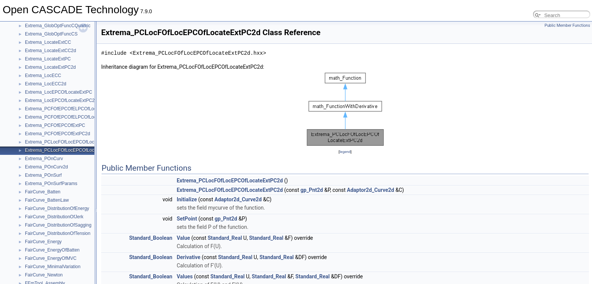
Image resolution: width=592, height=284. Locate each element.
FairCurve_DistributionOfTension (57, 233)
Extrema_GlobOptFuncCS (51, 34)
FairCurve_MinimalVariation (52, 266)
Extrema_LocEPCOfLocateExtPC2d (61, 100)
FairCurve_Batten (42, 191)
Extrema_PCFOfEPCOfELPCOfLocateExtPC (70, 108)
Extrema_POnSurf (43, 175)
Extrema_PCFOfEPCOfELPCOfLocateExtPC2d (72, 117)
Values (185, 276)
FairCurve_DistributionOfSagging (58, 225)
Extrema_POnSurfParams (51, 183)
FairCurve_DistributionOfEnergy (57, 208)
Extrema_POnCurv (44, 158)
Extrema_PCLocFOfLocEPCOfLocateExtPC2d (71, 150)
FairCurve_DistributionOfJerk (54, 216)
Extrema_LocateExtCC (48, 42)
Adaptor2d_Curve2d (370, 190)
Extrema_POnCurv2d (46, 167)
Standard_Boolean (151, 238)
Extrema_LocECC (43, 75)
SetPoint (187, 219)
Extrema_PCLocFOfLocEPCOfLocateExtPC (69, 142)
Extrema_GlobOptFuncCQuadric (57, 25)
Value (183, 238)
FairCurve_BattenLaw (47, 200)
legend (344, 152)
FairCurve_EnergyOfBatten (52, 250)
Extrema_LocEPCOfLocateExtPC (58, 92)
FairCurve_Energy (43, 241)
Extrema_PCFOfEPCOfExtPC (55, 125)
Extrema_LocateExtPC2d (50, 67)
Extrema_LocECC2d (45, 83)
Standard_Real (225, 238)
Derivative (188, 257)
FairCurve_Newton (44, 275)
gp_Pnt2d (312, 190)
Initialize (187, 199)
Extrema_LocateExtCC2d (50, 50)
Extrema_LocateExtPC (48, 59)
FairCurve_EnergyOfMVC (51, 258)
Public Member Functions (567, 25)
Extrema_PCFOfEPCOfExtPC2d (57, 133)
